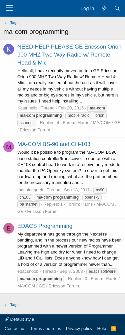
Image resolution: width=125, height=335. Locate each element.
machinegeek (30, 189)
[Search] (117, 8)
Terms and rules (45, 328)
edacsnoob (28, 271)
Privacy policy (79, 328)
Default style (19, 319)
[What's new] (103, 8)
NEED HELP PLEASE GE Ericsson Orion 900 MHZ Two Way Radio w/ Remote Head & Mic (69, 55)
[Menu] (9, 8)
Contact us (15, 328)
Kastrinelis (27, 107)
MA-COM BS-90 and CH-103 (53, 144)
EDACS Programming (44, 226)
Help (101, 328)
